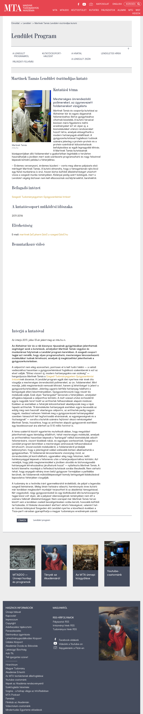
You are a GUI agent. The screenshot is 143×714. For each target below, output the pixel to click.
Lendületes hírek (111, 53)
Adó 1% (10, 653)
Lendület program (41, 520)
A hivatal (77, 53)
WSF (138, 10)
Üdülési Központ (14, 642)
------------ (11, 660)
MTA (55, 10)
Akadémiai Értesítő (15, 672)
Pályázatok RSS (61, 621)
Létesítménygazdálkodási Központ (23, 638)
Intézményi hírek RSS (64, 625)
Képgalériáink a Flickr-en (71, 648)
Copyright (11, 623)
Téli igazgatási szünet (17, 657)
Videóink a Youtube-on (71, 644)
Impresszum (12, 619)
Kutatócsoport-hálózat (52, 55)
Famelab (10, 698)
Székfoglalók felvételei (17, 687)
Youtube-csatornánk (16, 679)
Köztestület (79, 10)
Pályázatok (108, 10)
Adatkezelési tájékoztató (19, 627)
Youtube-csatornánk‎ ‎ (114, 572)
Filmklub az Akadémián (17, 702)
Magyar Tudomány (15, 668)
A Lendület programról (21, 55)
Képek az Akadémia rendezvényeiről (24, 683)
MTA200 (64, 10)
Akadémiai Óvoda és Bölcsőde (22, 645)
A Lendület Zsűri (81, 59)
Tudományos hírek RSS (65, 629)
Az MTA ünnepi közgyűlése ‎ (85, 576)
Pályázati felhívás (23, 61)
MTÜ (130, 10)
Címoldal (15, 23)
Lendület (27, 23)
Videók (136, 13)
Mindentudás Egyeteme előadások (24, 709)
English (117, 4)
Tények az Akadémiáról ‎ (52, 576)
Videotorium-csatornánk (18, 706)
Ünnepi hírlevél (13, 611)
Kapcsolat (102, 4)
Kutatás (94, 10)
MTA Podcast (13, 694)
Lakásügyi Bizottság (16, 649)
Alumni (122, 10)
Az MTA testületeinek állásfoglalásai (24, 675)
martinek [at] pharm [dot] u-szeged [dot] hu (44, 234)
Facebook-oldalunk (69, 639)
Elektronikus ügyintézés (18, 634)
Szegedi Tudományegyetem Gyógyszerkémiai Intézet (41, 196)
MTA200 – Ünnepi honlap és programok (22, 578)
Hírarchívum (12, 664)
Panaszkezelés (13, 630)
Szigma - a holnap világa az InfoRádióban (27, 690)
